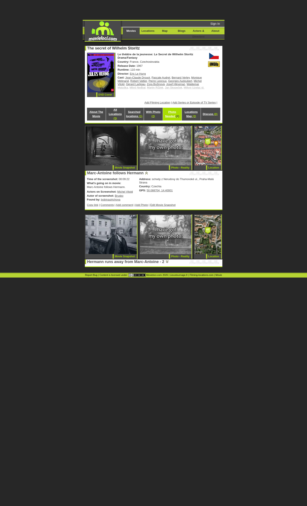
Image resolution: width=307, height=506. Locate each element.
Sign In (215, 23)
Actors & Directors (199, 33)
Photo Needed (172, 114)
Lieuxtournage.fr (179, 275)
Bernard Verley (181, 77)
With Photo (153, 114)
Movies (131, 30)
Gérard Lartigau (135, 84)
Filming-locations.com (201, 275)
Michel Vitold (125, 191)
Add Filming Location (157, 102)
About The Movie (96, 114)
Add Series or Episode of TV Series (194, 102)
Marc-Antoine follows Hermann (115, 173)
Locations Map (191, 114)
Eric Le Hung (138, 73)
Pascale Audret (161, 77)
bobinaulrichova (110, 199)
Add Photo (141, 204)
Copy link (92, 204)
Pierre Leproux (158, 81)
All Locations (115, 114)
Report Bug (91, 275)
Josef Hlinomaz (175, 84)
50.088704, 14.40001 (160, 190)
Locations (147, 30)
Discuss (210, 114)
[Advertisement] (186, 9)
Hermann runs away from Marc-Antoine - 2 (125, 262)
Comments (107, 204)
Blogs (181, 30)
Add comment (124, 204)
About (215, 30)
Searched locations (134, 114)
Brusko (119, 195)
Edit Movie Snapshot (163, 204)
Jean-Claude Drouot (137, 77)
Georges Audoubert (180, 81)
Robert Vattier (138, 81)
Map (165, 30)
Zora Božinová (156, 84)
